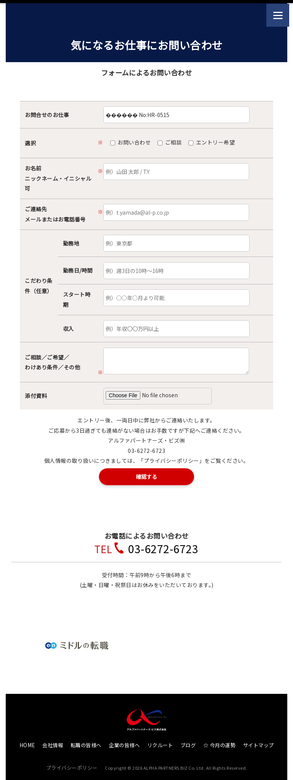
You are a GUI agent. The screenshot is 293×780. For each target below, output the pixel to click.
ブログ (188, 743)
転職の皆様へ (86, 743)
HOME (27, 743)
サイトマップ (258, 743)
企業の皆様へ (124, 743)
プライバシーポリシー (72, 765)
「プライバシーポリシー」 (171, 460)
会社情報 (52, 743)
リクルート (160, 743)
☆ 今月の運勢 (219, 743)
